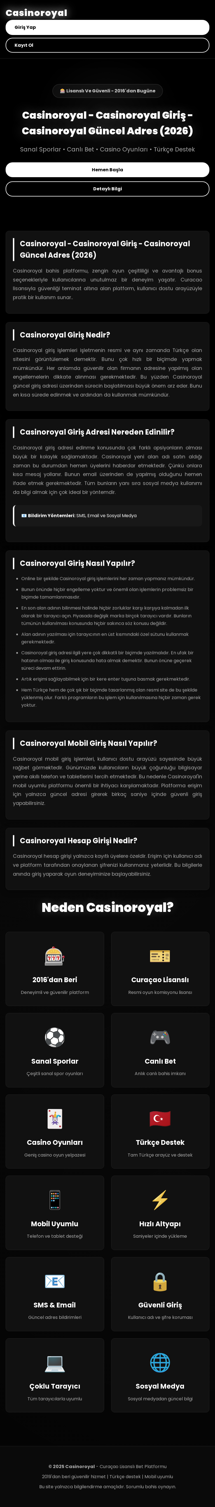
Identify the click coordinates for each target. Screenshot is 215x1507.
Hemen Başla (107, 170)
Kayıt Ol (24, 45)
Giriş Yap (25, 27)
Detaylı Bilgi (107, 189)
